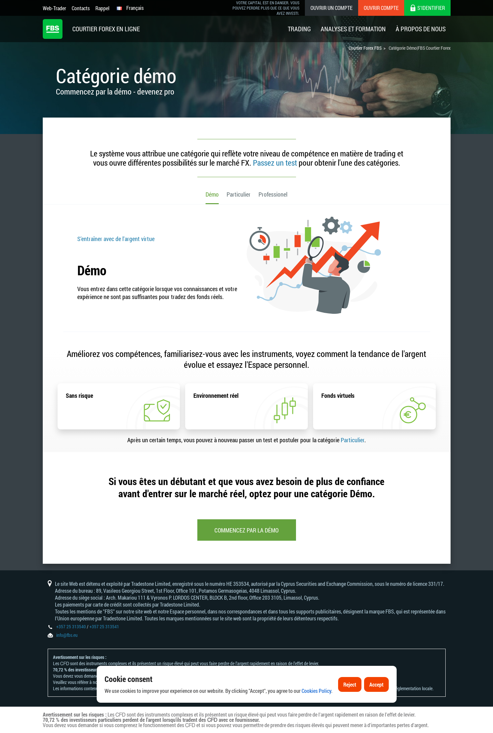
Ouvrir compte (381, 7)
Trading (299, 29)
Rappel (102, 8)
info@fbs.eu (67, 635)
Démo (212, 194)
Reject (349, 686)
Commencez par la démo (246, 530)
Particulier (239, 194)
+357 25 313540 (71, 626)
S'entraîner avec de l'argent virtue (116, 239)
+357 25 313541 (104, 626)
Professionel (273, 194)
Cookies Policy (316, 692)
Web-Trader (54, 8)
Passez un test (275, 162)
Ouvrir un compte (331, 7)
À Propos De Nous (421, 29)
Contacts (81, 8)
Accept (376, 686)
